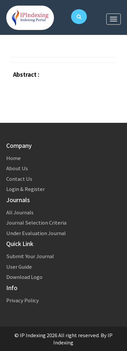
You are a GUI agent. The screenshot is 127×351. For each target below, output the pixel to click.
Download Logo (24, 276)
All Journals (20, 212)
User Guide (19, 266)
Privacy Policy (22, 300)
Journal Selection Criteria (36, 222)
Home (13, 157)
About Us (17, 168)
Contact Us (19, 178)
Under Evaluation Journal (36, 233)
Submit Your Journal (30, 256)
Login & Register (25, 188)
